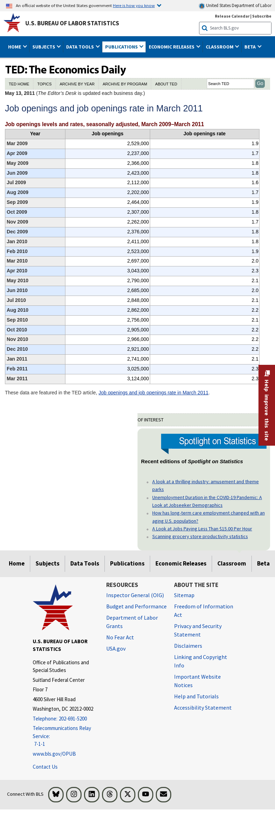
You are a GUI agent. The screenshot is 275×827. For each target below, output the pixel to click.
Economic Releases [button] (172, 47)
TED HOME (19, 84)
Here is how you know (134, 5)
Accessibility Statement (203, 707)
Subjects (47, 563)
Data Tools (84, 563)
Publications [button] (122, 47)
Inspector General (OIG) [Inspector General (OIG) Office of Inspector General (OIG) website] (135, 595)
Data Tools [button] (80, 47)
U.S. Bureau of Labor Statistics (72, 23)
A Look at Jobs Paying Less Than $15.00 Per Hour (202, 528)
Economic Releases (180, 563)
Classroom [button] (220, 47)
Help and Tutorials (196, 696)
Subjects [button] (44, 47)
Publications (127, 563)
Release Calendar (232, 16)
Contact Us (45, 766)
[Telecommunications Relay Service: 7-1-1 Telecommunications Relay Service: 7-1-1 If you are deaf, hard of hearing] (64, 736)
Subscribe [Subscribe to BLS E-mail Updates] (261, 16)
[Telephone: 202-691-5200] (64, 719)
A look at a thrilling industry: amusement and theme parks (205, 485)
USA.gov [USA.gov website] (116, 648)
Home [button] (15, 47)
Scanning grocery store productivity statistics (200, 536)
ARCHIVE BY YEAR (77, 84)
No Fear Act (120, 637)
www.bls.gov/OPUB (54, 753)
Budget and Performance (136, 606)
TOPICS (44, 84)
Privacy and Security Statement (198, 630)
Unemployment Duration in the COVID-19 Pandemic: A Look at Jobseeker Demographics (207, 501)
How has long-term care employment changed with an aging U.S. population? (208, 517)
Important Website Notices (197, 681)
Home (17, 563)
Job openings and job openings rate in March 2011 (153, 392)
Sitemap (184, 595)
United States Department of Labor (235, 5)
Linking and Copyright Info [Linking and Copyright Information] (200, 661)
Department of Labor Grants (132, 621)
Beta (263, 563)
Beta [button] (250, 47)
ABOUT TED (166, 84)
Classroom (231, 563)
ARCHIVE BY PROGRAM (125, 84)
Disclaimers (188, 645)
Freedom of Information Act (203, 610)
